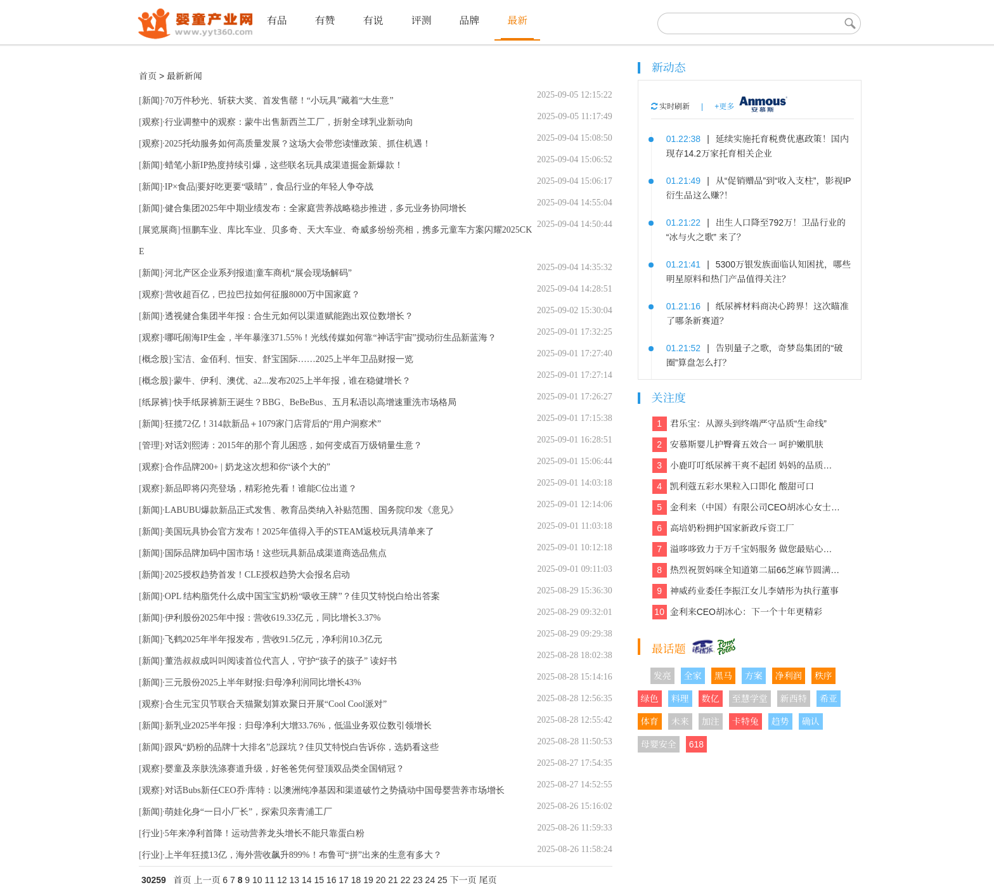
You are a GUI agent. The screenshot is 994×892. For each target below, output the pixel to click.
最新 (517, 20)
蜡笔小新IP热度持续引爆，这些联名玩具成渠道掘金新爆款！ (284, 165)
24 (430, 880)
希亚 (828, 699)
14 (307, 880)
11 (270, 880)
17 (344, 880)
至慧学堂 (750, 699)
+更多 (724, 106)
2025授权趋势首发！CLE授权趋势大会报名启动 (257, 574)
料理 (680, 699)
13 (294, 880)
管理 (151, 445)
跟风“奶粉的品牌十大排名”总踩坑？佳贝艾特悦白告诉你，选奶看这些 (302, 747)
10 (257, 880)
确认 (811, 721)
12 (282, 880)
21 (393, 880)
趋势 (780, 721)
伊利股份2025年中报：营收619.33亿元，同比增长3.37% (273, 618)
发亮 (662, 676)
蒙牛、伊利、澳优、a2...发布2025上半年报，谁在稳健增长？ (292, 380)
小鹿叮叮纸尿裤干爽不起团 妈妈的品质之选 (746, 465)
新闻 (151, 100)
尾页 (487, 880)
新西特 (793, 699)
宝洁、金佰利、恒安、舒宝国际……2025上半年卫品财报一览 (293, 359)
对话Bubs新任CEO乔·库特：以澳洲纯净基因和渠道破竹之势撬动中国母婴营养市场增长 (335, 790)
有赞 (325, 20)
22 (406, 880)
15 (319, 880)
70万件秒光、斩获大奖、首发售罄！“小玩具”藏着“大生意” (279, 100)
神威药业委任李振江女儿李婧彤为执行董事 (745, 591)
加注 (711, 721)
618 (696, 744)
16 (331, 880)
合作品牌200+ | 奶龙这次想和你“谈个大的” (247, 467)
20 (381, 880)
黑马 (723, 676)
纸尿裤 (155, 402)
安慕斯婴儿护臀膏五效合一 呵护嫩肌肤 (737, 444)
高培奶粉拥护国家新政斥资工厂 (723, 528)
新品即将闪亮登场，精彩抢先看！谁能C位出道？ (261, 488)
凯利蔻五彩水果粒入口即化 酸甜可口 (733, 486)
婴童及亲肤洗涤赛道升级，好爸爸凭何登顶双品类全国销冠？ (284, 768)
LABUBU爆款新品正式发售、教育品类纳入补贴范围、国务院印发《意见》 (312, 510)
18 (356, 880)
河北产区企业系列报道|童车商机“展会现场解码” (258, 273)
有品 (277, 20)
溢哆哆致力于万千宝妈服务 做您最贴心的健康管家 (746, 549)
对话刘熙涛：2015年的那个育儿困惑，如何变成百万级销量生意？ (293, 445)
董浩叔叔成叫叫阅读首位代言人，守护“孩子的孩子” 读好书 (281, 661)
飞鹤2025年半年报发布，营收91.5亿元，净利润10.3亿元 (273, 639)
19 (368, 880)
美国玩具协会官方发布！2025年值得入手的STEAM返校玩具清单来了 (299, 531)
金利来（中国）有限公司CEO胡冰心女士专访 (746, 507)
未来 (680, 721)
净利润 (788, 676)
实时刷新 (670, 106)
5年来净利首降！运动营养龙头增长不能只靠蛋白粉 (265, 833)
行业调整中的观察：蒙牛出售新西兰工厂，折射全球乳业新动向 (289, 122)
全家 (693, 676)
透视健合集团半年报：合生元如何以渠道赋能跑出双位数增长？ (289, 316)
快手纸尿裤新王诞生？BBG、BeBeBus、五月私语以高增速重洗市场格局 (315, 402)
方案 (754, 676)
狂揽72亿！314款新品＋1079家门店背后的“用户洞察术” (273, 424)
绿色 (650, 699)
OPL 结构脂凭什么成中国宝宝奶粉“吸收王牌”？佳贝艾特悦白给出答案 (302, 596)
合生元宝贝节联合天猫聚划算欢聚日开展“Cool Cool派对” (276, 704)
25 (442, 880)
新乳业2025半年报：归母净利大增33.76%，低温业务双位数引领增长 (298, 725)
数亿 (711, 699)
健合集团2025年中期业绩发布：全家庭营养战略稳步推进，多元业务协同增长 (316, 208)
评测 (421, 20)
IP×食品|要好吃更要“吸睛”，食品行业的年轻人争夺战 (269, 186)
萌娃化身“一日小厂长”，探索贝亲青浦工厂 (248, 812)
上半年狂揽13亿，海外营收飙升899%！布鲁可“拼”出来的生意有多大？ (303, 855)
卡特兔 (745, 721)
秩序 (823, 676)
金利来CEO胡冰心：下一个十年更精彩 (737, 612)
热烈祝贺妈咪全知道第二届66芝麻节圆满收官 (746, 570)
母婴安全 (658, 744)
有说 (373, 20)
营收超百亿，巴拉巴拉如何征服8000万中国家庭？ (262, 294)
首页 (148, 76)
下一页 (463, 880)
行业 (151, 833)
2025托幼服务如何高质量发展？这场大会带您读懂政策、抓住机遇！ (298, 143)
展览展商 (160, 230)
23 (418, 880)
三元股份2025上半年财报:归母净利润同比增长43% (263, 682)
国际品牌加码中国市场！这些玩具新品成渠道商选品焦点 (276, 553)
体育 (650, 721)
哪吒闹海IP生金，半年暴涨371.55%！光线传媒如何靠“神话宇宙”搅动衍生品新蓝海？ (330, 337)
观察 (151, 122)
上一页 (206, 880)
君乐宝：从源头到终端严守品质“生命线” (739, 424)
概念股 (155, 359)
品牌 (469, 20)
